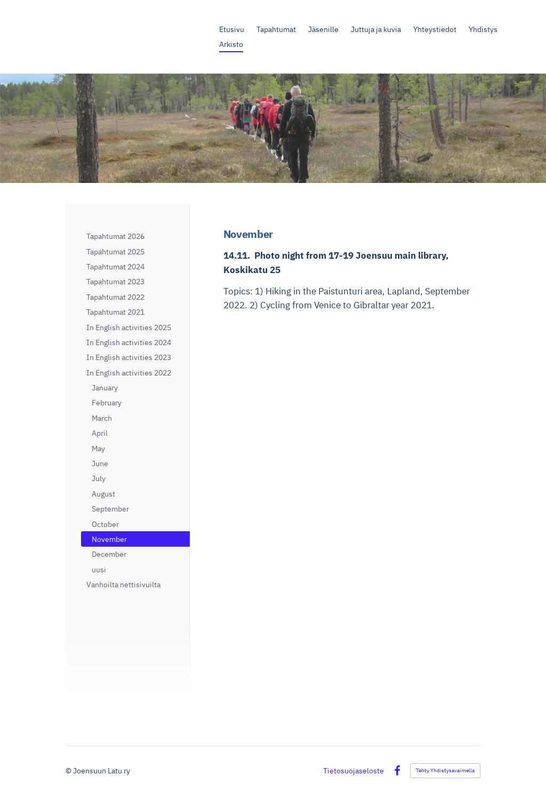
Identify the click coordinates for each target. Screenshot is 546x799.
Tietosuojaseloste (353, 770)
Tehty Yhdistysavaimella (445, 770)
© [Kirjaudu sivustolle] (69, 770)
